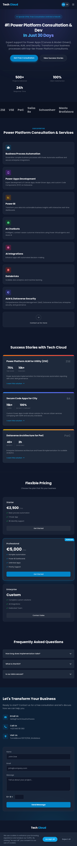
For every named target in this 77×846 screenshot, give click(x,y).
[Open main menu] (73, 4)
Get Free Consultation (24, 58)
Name (8, 752)
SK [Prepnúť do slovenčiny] (67, 4)
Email (8, 763)
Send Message (38, 804)
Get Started (38, 528)
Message (10, 775)
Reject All (66, 839)
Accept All (50, 839)
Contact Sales (38, 615)
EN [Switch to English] (63, 4)
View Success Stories (53, 58)
